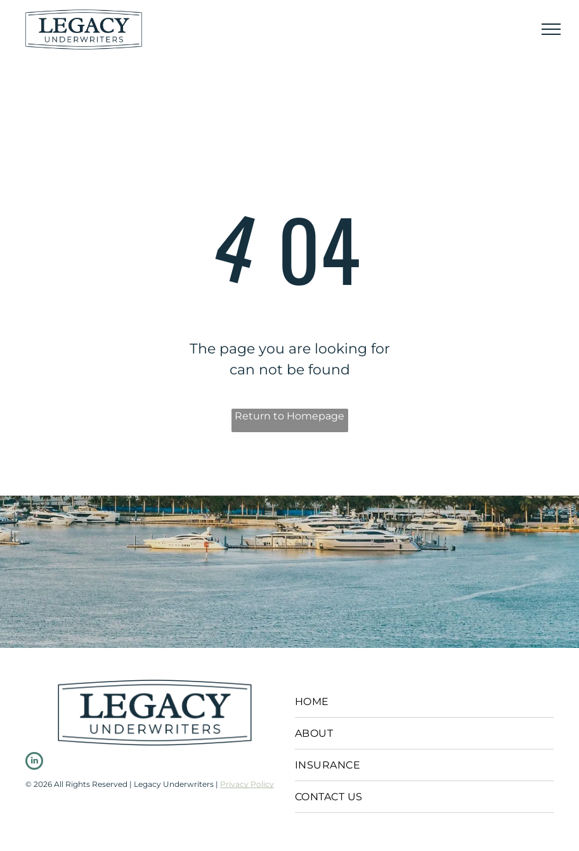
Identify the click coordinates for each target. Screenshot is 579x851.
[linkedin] (34, 762)
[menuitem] (424, 702)
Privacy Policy (247, 784)
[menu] (551, 29)
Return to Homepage (289, 416)
